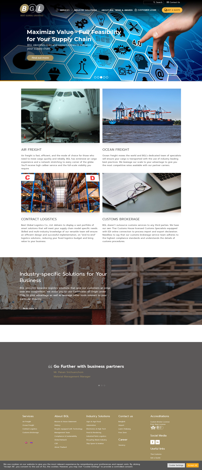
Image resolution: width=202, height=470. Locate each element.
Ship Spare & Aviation (95, 443)
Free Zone (122, 432)
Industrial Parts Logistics (96, 436)
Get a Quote (155, 458)
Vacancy (121, 445)
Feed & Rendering (93, 432)
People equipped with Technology (68, 429)
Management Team (62, 432)
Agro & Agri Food (93, 421)
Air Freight (22, 149)
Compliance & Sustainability (65, 436)
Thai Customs (155, 454)
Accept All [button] (192, 465)
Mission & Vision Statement (65, 421)
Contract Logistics (29, 219)
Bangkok (121, 421)
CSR (56, 443)
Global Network (60, 440)
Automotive (91, 425)
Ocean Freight (125, 149)
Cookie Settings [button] (176, 465)
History (57, 425)
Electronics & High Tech (96, 429)
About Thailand (60, 447)
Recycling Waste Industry (96, 440)
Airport (121, 425)
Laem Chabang (124, 429)
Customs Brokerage (130, 219)
